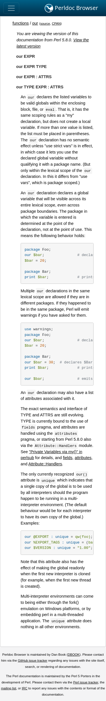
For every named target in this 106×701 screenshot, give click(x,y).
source (45, 23)
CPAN (56, 23)
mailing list (8, 688)
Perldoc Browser (71, 8)
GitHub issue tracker (32, 660)
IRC (24, 688)
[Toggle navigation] (11, 8)
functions (20, 23)
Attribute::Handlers (45, 464)
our (35, 23)
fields (68, 457)
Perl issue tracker (85, 682)
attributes (83, 457)
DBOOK (74, 654)
